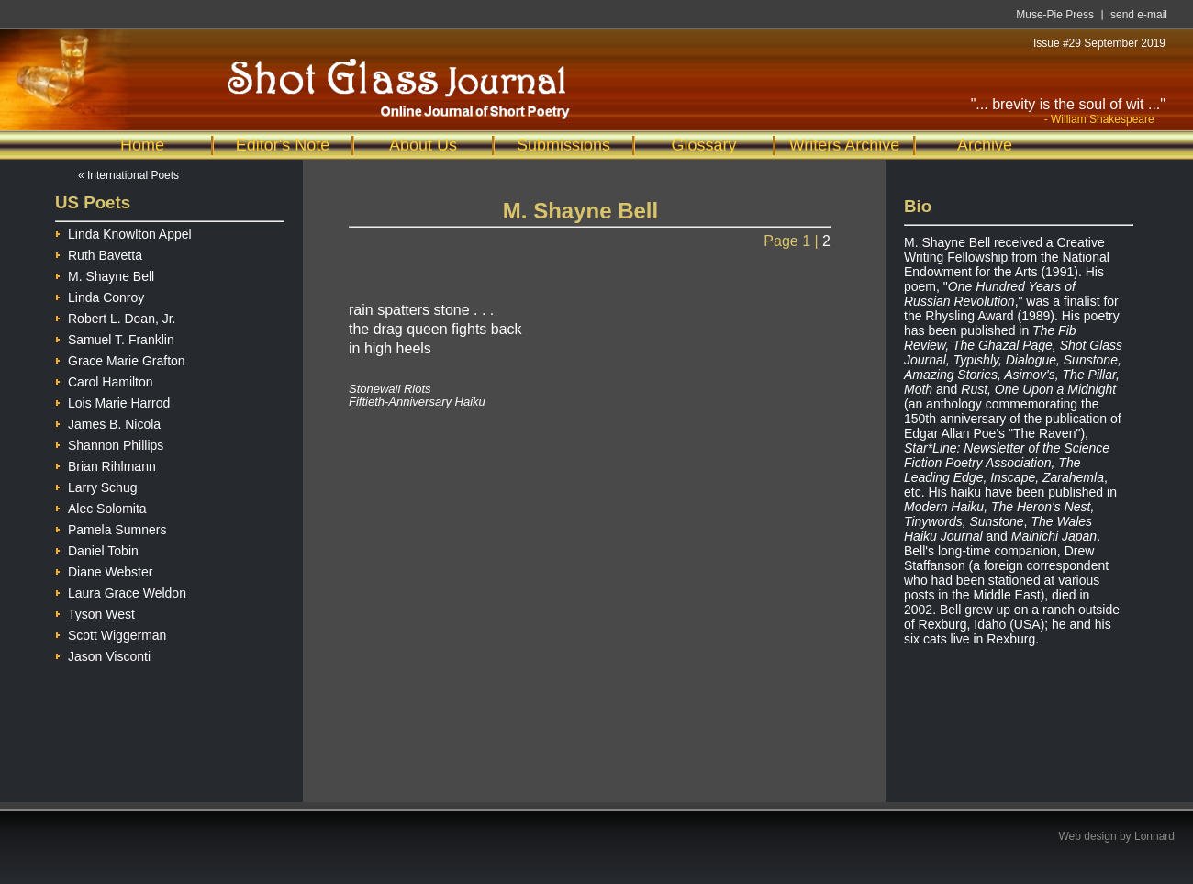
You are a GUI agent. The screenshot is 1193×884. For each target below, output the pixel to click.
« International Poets (128, 175)
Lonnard (1154, 836)
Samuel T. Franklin (114, 337)
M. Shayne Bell (104, 274)
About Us (423, 145)
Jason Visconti (103, 654)
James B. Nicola (108, 421)
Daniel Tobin (97, 548)
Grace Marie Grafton (120, 358)
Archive (984, 145)
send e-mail (1138, 14)
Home (142, 145)
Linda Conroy (99, 295)
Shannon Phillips (109, 443)
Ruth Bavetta (98, 253)
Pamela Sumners (110, 527)
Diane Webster (103, 569)
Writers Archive (844, 145)
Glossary (703, 145)
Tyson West (95, 611)
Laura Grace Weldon (120, 590)
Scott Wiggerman (110, 633)
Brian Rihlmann (105, 464)
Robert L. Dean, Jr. (115, 316)
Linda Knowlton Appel (123, 231)
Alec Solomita (101, 506)
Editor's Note (282, 145)
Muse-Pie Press (1055, 14)
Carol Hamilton (104, 379)
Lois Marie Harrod (112, 400)
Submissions (563, 145)
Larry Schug (96, 485)
